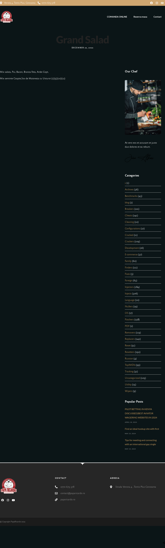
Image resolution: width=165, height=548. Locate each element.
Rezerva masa (140, 16)
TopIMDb (130, 365)
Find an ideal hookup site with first (142, 428)
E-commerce (131, 254)
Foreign (128, 280)
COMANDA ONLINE (117, 16)
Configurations (132, 228)
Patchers (129, 319)
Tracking (129, 371)
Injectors (129, 287)
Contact (158, 16)
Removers (130, 332)
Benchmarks (131, 196)
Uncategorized (132, 378)
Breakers (129, 209)
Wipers (128, 391)
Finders (128, 267)
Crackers (129, 241)
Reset (128, 345)
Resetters (129, 352)
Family (128, 261)
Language (130, 300)
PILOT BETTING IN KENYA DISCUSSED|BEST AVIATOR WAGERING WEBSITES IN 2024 (141, 413)
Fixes (127, 274)
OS (126, 313)
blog (127, 202)
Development (132, 248)
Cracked (129, 235)
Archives (129, 189)
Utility (128, 384)
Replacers (130, 339)
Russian (129, 358)
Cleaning (129, 222)
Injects (128, 293)
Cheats (128, 215)
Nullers (129, 306)
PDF (127, 326)
